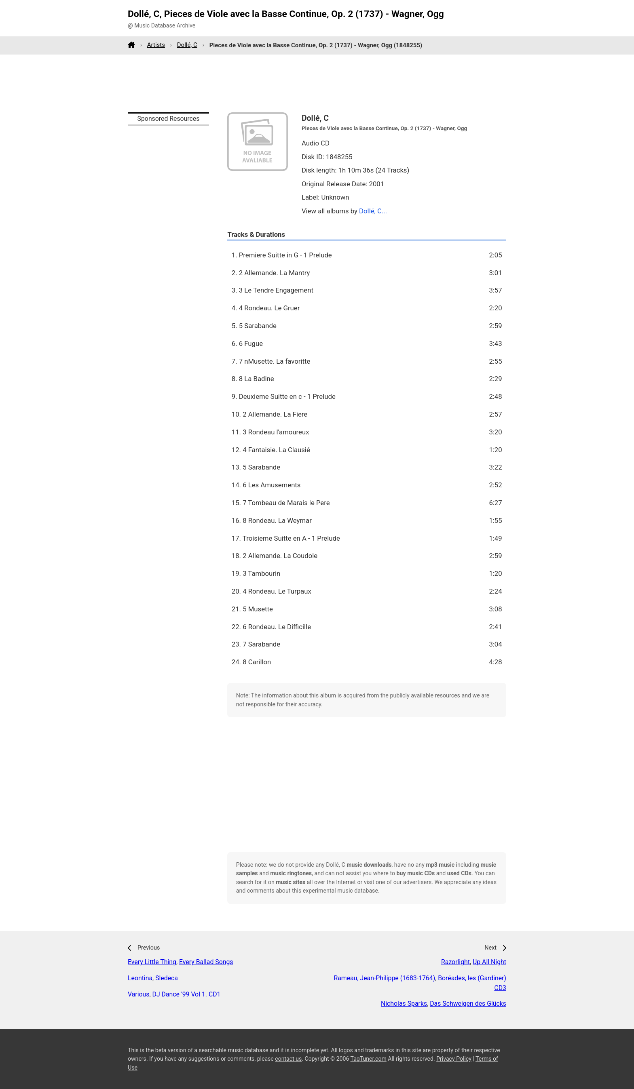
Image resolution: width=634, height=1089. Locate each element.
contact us (288, 1058)
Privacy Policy (453, 1058)
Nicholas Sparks (404, 1003)
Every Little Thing (152, 962)
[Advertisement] (317, 83)
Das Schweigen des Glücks (468, 1003)
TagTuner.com (369, 1058)
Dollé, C (187, 44)
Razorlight (455, 962)
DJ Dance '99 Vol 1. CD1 (186, 994)
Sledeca (166, 978)
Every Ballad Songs (206, 962)
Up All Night (489, 962)
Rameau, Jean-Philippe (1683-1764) (384, 978)
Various (138, 994)
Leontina (140, 978)
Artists (156, 44)
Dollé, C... (373, 211)
